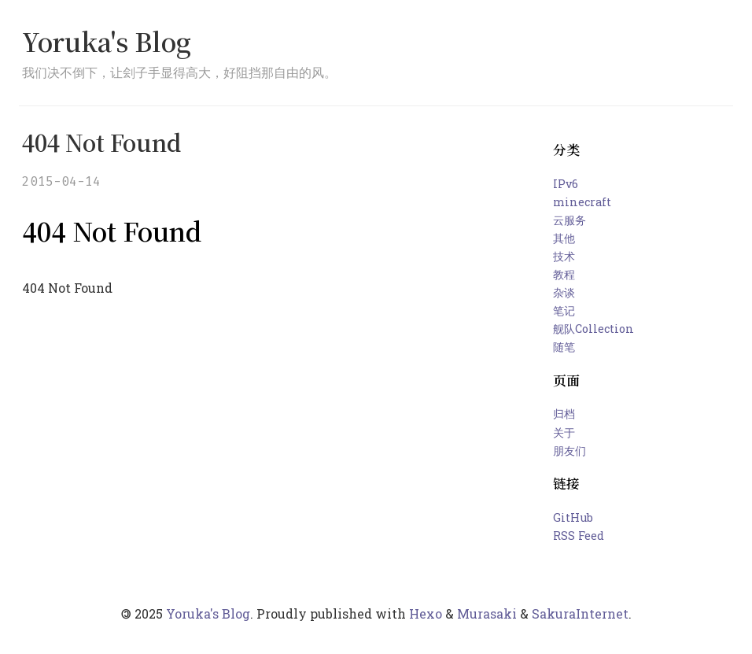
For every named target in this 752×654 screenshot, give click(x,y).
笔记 (564, 310)
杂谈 (564, 292)
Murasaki (487, 613)
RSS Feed (578, 535)
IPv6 (565, 183)
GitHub (573, 517)
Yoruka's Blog (106, 41)
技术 (564, 256)
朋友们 (569, 450)
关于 (564, 432)
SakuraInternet (580, 613)
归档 (564, 413)
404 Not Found (101, 142)
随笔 (564, 346)
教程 (564, 274)
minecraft (582, 201)
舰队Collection (593, 328)
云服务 (569, 219)
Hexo (425, 613)
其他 (564, 238)
